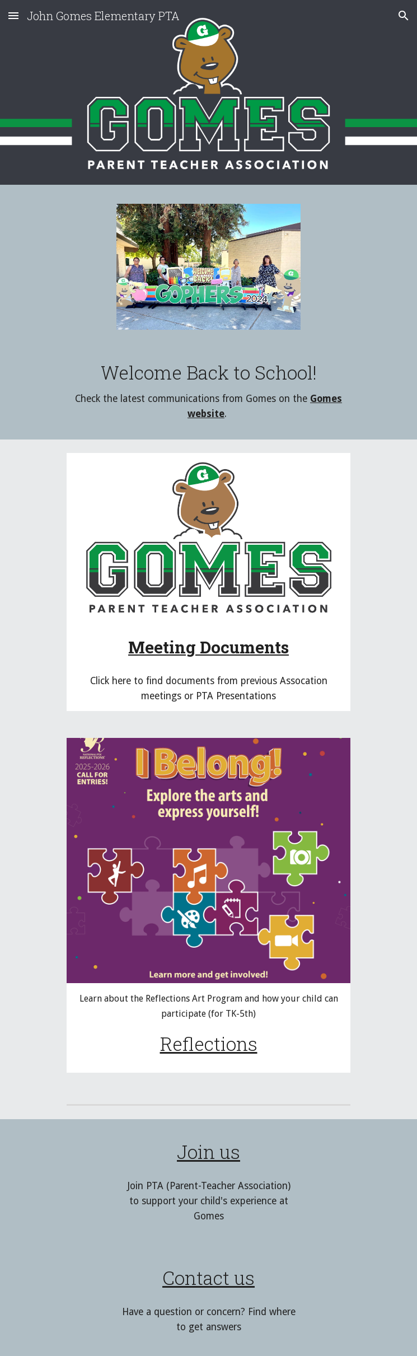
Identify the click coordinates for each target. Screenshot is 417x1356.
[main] (208, 391)
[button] (13, 15)
